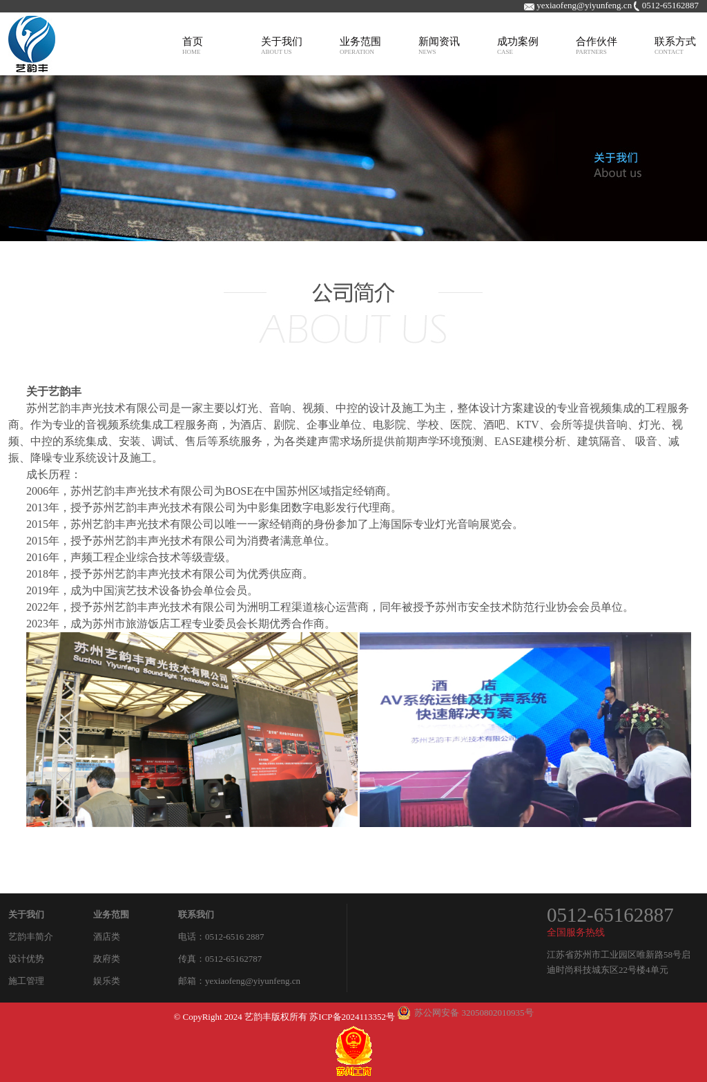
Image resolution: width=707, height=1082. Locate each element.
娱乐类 (106, 981)
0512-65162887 (610, 915)
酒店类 (106, 936)
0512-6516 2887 (234, 936)
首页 (192, 45)
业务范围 (360, 45)
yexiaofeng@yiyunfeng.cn (252, 981)
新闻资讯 (439, 45)
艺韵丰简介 (30, 936)
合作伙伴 (596, 45)
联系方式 (675, 45)
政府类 (106, 958)
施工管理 (26, 981)
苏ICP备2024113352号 (352, 1017)
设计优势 (26, 958)
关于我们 (281, 45)
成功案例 (518, 45)
